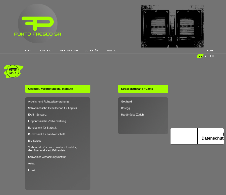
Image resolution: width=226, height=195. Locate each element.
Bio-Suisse (34, 140)
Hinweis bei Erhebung (184, 136)
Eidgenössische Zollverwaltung (47, 121)
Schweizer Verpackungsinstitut (47, 156)
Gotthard (126, 101)
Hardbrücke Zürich (132, 114)
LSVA (31, 169)
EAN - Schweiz (37, 114)
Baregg (125, 108)
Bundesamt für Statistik (42, 127)
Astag (31, 163)
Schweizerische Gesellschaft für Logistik (52, 108)
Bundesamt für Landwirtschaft (46, 134)
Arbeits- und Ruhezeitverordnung (48, 101)
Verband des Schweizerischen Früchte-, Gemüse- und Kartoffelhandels (52, 149)
